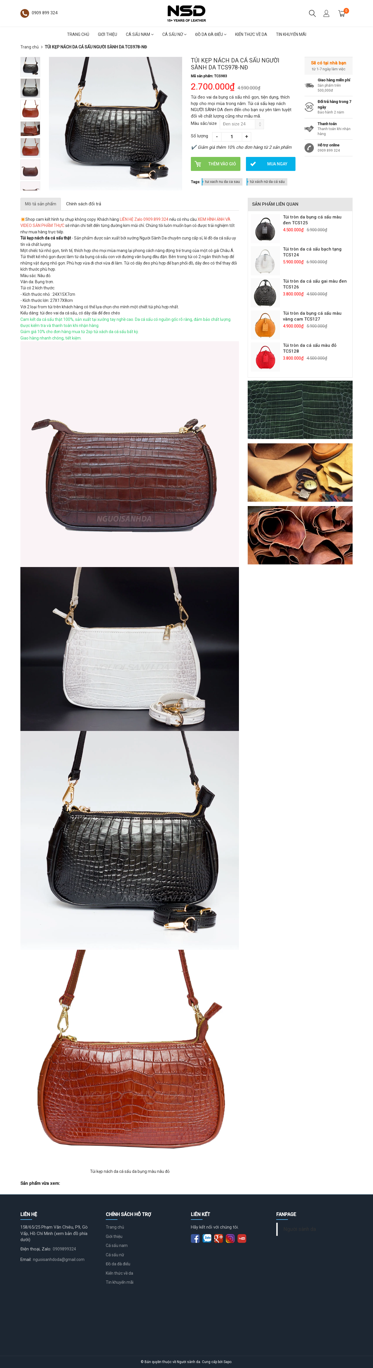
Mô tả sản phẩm (40, 204)
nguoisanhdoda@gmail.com (59, 1259)
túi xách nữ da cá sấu (267, 182)
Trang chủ (78, 34)
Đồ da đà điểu (210, 34)
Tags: (195, 182)
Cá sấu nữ (174, 34)
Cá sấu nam (140, 34)
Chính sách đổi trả (83, 204)
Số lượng (199, 136)
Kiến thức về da (251, 34)
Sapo (227, 1362)
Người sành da (300, 1229)
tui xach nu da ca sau (222, 182)
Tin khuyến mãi (291, 34)
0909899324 (64, 1249)
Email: (25, 1259)
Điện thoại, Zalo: (35, 1249)
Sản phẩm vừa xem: (40, 1183)
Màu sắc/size (204, 123)
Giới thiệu (107, 34)
